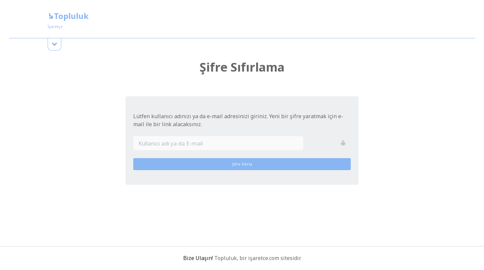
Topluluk (68, 15)
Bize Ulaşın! (198, 258)
